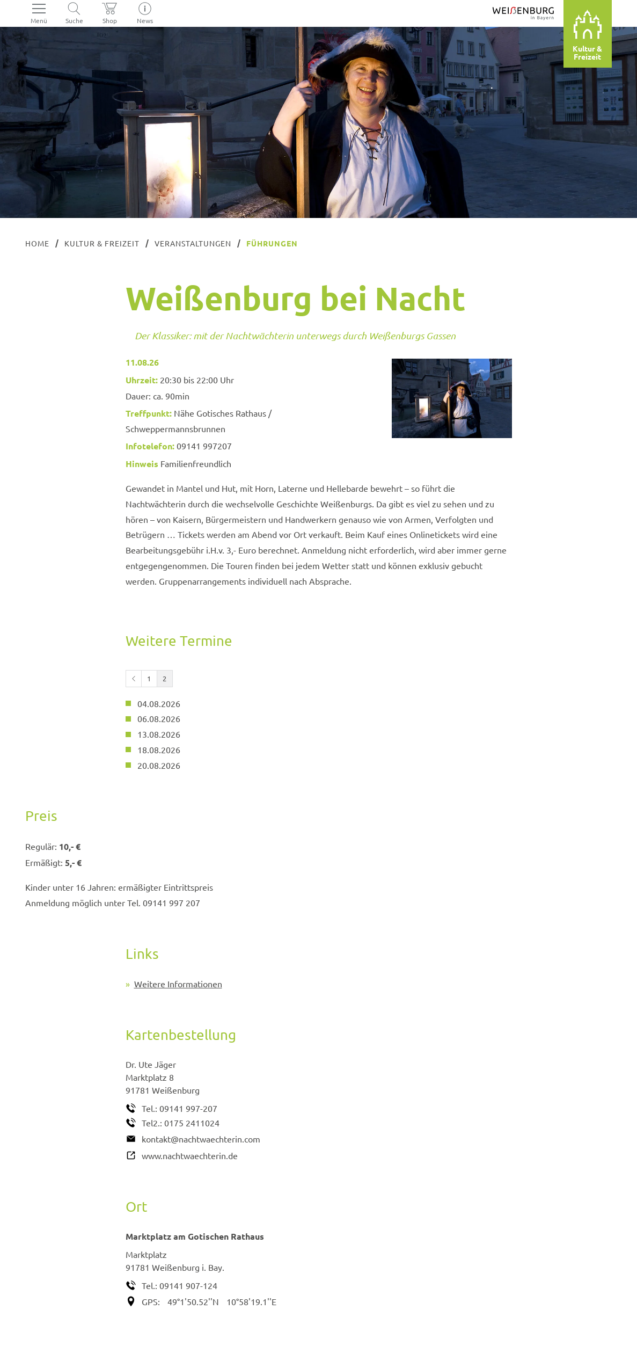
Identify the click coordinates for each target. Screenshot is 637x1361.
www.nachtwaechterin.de (190, 1155)
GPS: (151, 1301)
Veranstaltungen (193, 243)
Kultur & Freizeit (102, 243)
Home (37, 243)
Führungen (272, 243)
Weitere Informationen (178, 983)
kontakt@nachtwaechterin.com (201, 1138)
